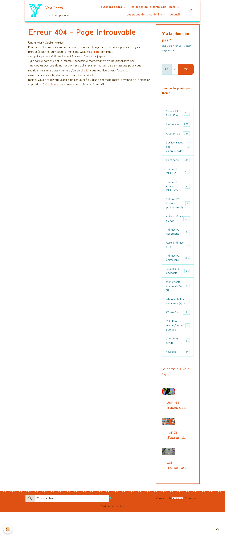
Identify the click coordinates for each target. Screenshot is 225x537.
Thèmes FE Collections (178, 244)
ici (87, 70)
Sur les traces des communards (178, 149)
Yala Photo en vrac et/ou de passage (178, 348)
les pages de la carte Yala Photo (154, 7)
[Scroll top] (217, 529)
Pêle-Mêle (178, 334)
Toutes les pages (111, 7)
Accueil (175, 14)
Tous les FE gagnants (178, 286)
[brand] (45, 10)
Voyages (178, 376)
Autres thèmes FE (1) (178, 258)
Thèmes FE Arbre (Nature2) (178, 190)
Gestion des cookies (113, 531)
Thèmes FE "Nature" (178, 174)
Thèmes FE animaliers (178, 272)
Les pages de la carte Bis (145, 14)
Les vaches (178, 125)
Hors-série (178, 163)
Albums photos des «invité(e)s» (178, 320)
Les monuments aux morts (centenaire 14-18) (177, 490)
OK (186, 69)
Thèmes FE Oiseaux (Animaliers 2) (178, 209)
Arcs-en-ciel (178, 135)
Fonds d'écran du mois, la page (176, 460)
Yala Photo (94, 51)
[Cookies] (8, 529)
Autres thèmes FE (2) (178, 227)
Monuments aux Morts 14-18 (178, 302)
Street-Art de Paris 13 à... (178, 114)
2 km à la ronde (178, 365)
